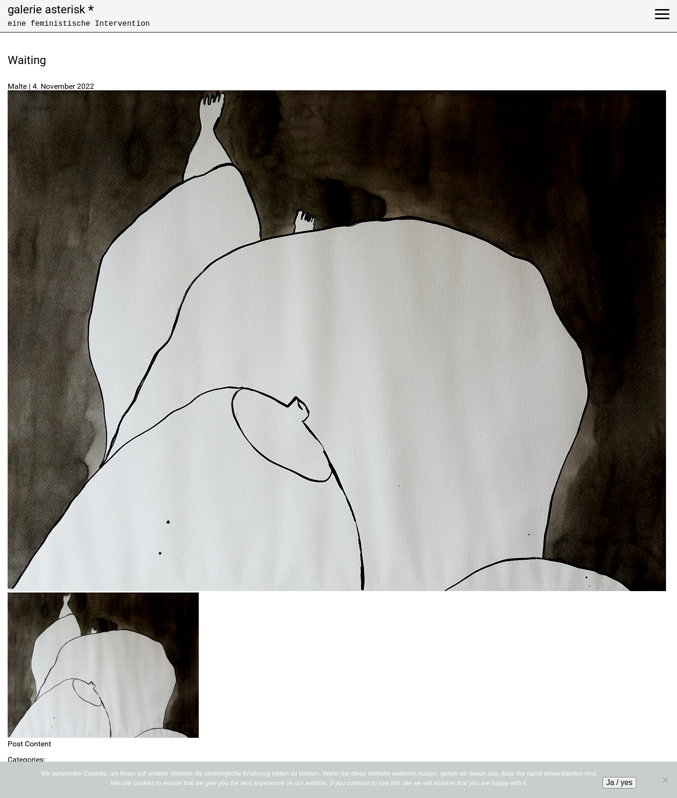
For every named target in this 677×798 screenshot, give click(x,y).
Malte (17, 86)
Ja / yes (619, 782)
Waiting (27, 60)
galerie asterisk (51, 9)
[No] (665, 780)
